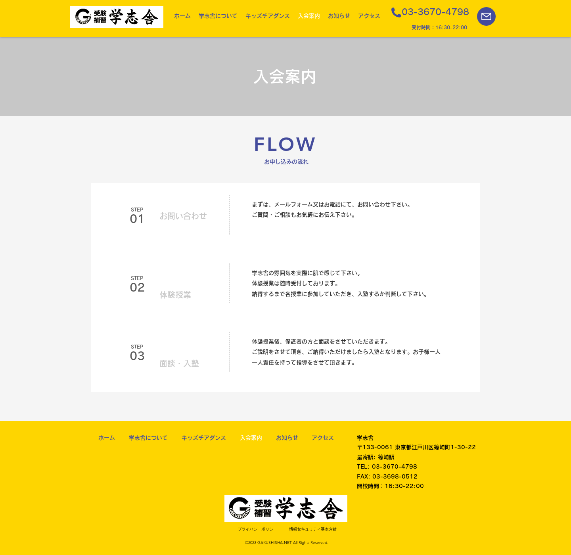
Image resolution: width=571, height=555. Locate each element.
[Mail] (486, 16)
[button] (218, 16)
